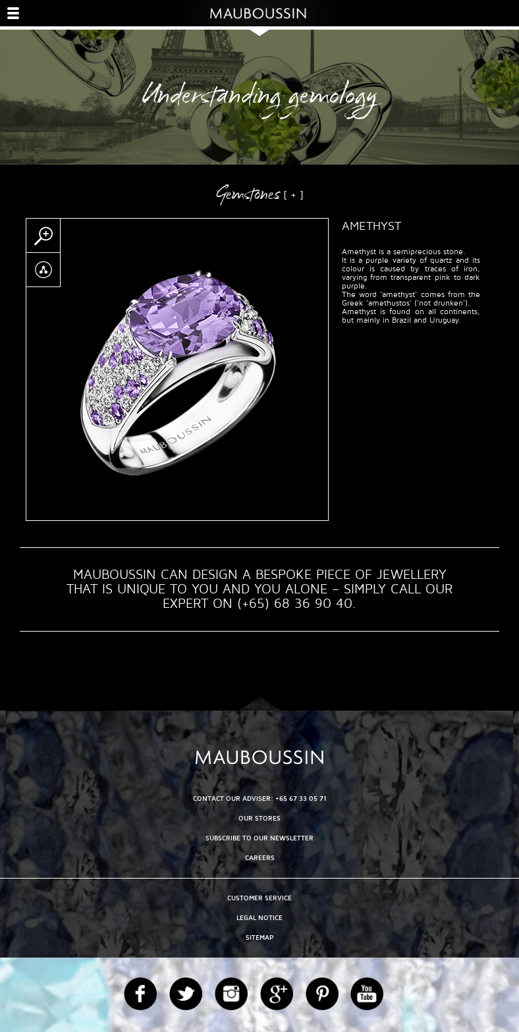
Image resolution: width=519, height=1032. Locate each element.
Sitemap (259, 937)
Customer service (259, 898)
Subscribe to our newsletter (259, 838)
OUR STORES (259, 818)
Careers (260, 857)
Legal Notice (259, 917)
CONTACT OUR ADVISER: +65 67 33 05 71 (260, 798)
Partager (43, 270)
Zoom (43, 236)
